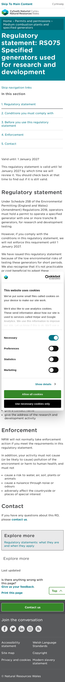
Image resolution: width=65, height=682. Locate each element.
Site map (7, 653)
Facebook (4, 629)
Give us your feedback (17, 586)
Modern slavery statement (44, 661)
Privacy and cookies (16, 660)
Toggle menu (60, 12)
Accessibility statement (10, 644)
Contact (10, 143)
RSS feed (38, 629)
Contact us (32, 607)
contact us (19, 519)
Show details (43, 384)
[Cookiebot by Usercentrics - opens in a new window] (51, 277)
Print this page (12, 592)
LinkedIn (21, 629)
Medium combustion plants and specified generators (26, 26)
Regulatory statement (20, 104)
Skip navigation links (16, 87)
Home (7, 21)
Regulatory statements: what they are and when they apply (31, 544)
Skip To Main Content (16, 4)
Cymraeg (58, 4)
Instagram (30, 629)
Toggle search (50, 12)
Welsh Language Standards (44, 644)
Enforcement (14, 134)
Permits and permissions (32, 21)
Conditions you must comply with (29, 113)
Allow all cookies (32, 394)
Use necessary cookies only (32, 403)
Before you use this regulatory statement (25, 123)
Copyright (40, 653)
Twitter (13, 629)
